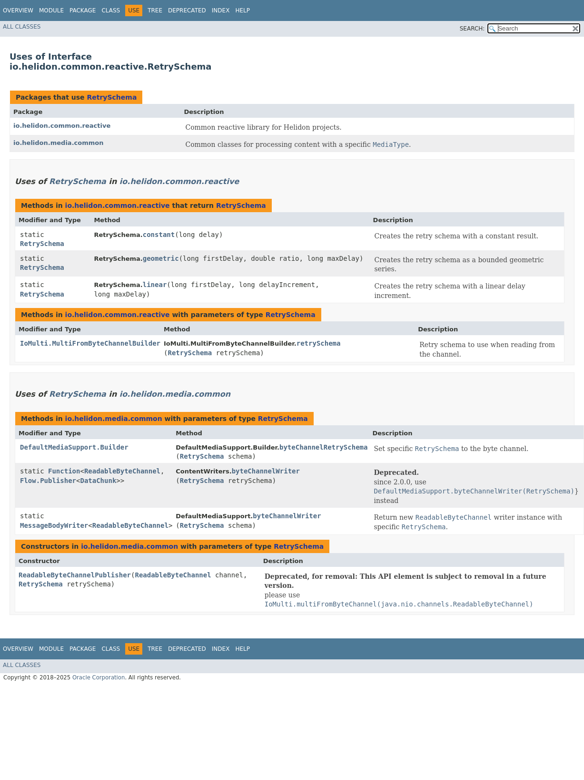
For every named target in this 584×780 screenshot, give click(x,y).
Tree (155, 10)
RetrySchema (112, 97)
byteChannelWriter (266, 471)
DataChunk (98, 480)
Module (51, 10)
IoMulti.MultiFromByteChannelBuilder (90, 343)
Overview (18, 10)
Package (82, 10)
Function (64, 471)
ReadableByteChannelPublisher (75, 575)
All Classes (21, 26)
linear (155, 284)
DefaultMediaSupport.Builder (74, 447)
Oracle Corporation (98, 677)
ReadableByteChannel (122, 471)
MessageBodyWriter (54, 525)
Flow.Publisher (48, 480)
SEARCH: (472, 28)
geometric (161, 258)
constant (159, 234)
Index (221, 10)
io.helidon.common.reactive (61, 125)
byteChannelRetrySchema (323, 447)
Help (242, 10)
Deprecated (187, 10)
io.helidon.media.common (58, 142)
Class (110, 10)
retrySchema (319, 343)
